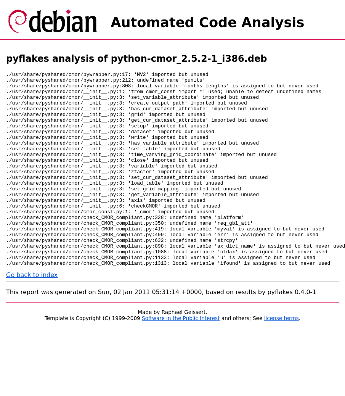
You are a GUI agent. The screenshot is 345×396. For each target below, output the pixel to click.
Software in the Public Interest (181, 357)
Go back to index (32, 313)
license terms (281, 357)
